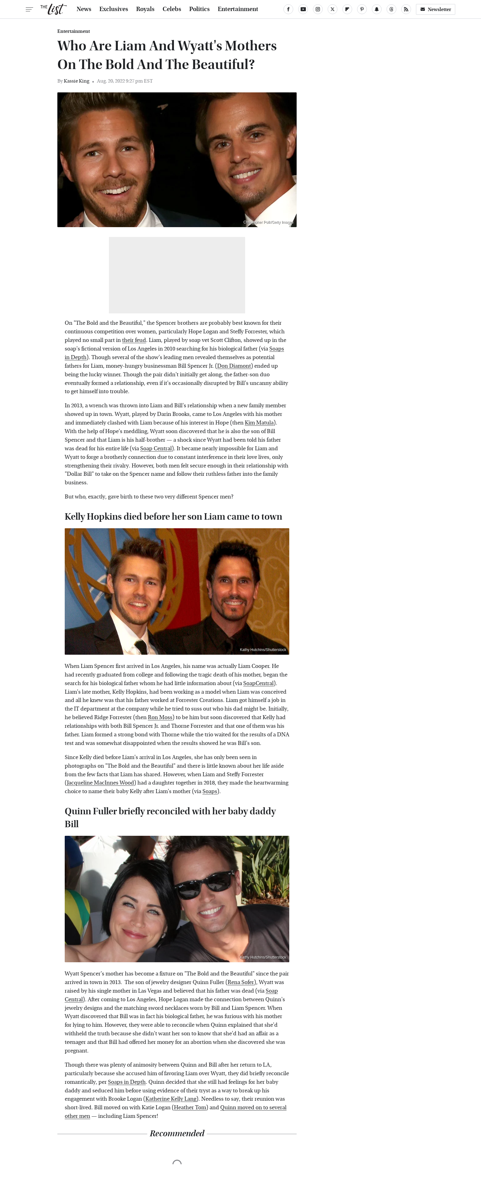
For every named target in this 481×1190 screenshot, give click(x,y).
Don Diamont (234, 366)
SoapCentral (258, 683)
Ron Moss (160, 717)
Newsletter (435, 9)
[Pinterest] (362, 9)
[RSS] (406, 9)
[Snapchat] (377, 9)
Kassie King (76, 81)
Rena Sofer (241, 982)
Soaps (209, 791)
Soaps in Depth (127, 1082)
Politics (199, 9)
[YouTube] (303, 9)
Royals (145, 9)
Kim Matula (259, 423)
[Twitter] (332, 9)
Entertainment (238, 9)
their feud (134, 340)
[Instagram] (318, 9)
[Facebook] (288, 9)
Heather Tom (190, 1107)
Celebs (172, 9)
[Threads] (391, 9)
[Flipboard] (347, 9)
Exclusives (113, 9)
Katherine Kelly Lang (170, 1099)
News (84, 9)
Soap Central (156, 448)
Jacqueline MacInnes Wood (100, 783)
